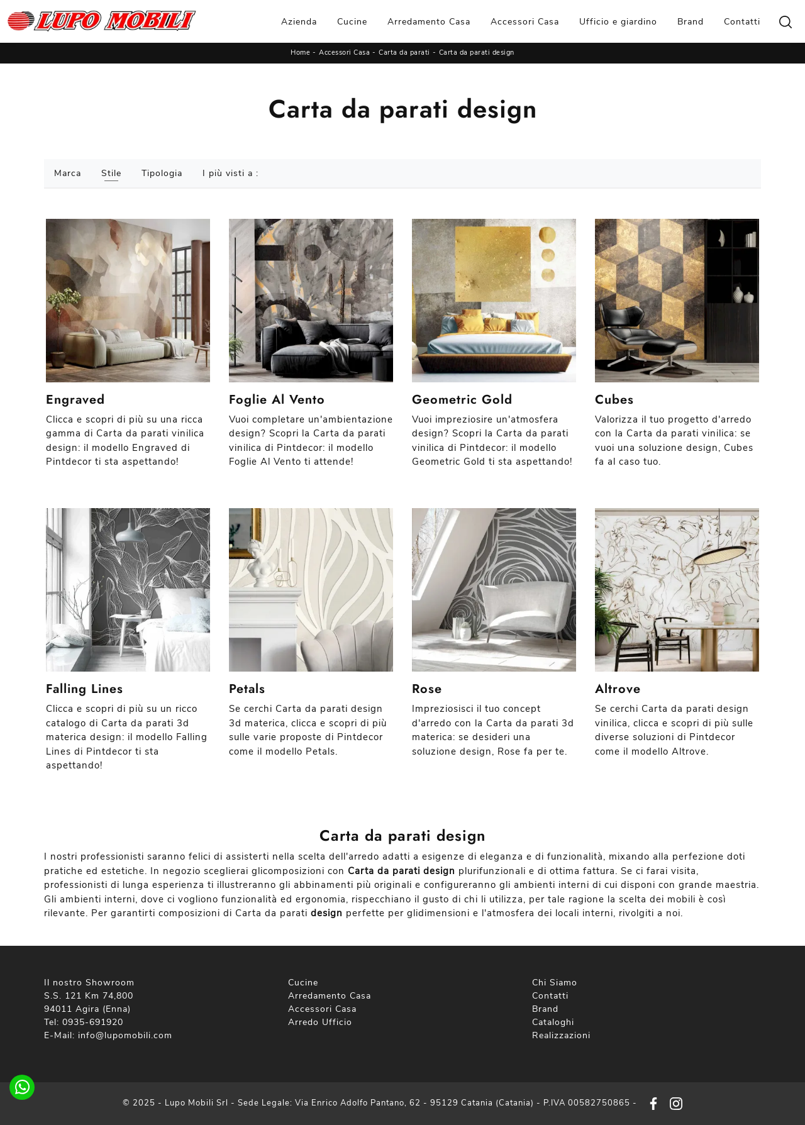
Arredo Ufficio (320, 1022)
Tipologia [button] (162, 173)
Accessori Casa (525, 22)
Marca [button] (67, 173)
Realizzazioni (561, 1035)
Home (300, 52)
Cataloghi (553, 1022)
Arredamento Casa (428, 22)
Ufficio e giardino (618, 22)
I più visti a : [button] (230, 173)
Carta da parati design (476, 52)
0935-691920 (92, 1022)
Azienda (299, 22)
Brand (690, 22)
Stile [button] (111, 173)
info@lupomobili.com (125, 1035)
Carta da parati (404, 52)
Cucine (352, 22)
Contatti (742, 22)
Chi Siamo (554, 983)
